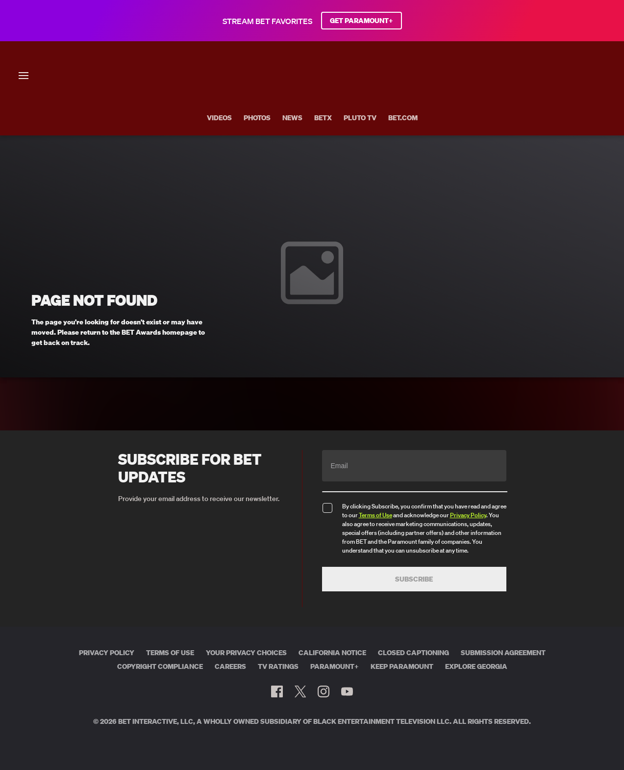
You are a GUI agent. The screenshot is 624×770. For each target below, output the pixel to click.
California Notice (332, 652)
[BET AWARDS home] (312, 111)
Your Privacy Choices (246, 652)
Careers (230, 666)
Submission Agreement (503, 652)
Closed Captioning (413, 652)
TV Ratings (278, 666)
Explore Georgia (476, 666)
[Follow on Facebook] (277, 691)
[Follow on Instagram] (323, 691)
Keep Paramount (402, 666)
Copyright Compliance (160, 666)
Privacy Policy (468, 515)
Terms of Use (375, 515)
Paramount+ (334, 666)
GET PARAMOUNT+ (361, 20)
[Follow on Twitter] (300, 691)
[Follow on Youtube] (347, 691)
